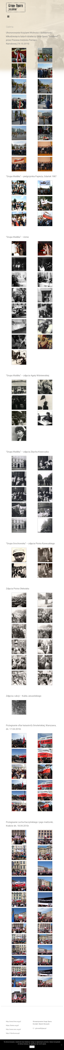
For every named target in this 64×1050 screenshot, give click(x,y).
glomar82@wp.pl (39, 1028)
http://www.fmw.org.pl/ (13, 1021)
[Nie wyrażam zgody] (62, 1045)
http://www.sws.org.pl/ (13, 1029)
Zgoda (32, 1046)
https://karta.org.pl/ (12, 1025)
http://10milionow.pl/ (13, 1033)
